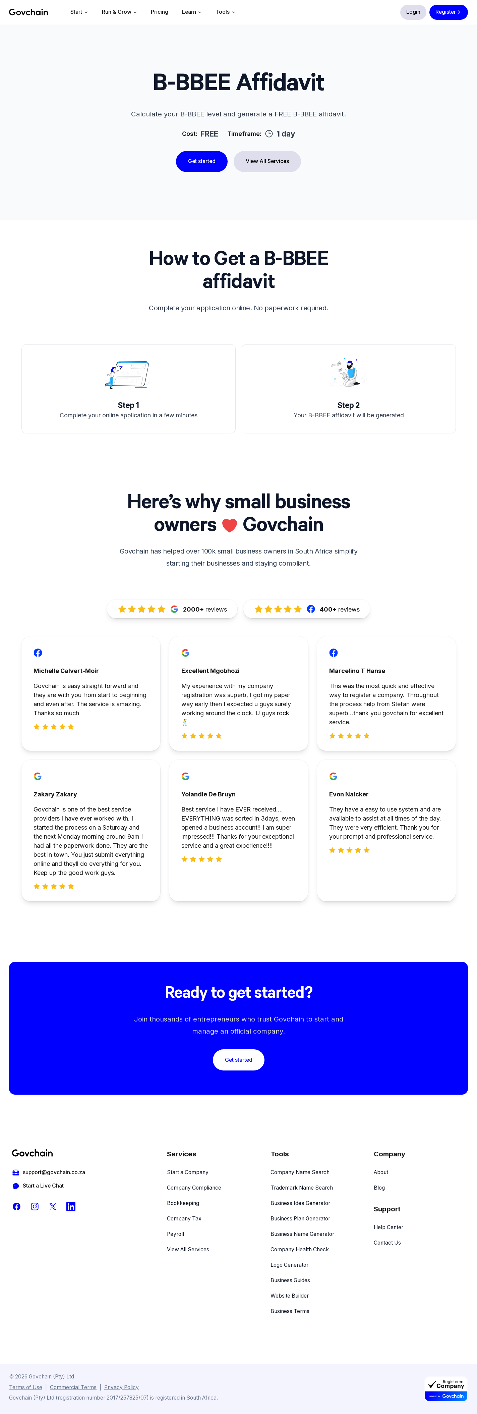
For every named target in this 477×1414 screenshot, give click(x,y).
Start (79, 12)
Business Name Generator (302, 1234)
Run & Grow (119, 12)
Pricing (159, 12)
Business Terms (290, 1311)
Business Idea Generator (300, 1203)
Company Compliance (194, 1188)
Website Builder (290, 1296)
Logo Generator (289, 1265)
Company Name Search (300, 1172)
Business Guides (290, 1280)
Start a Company (187, 1172)
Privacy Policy (121, 1387)
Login (413, 12)
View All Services (267, 161)
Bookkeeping (183, 1203)
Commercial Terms (73, 1387)
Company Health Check (300, 1249)
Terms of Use (25, 1387)
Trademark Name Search (302, 1188)
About (381, 1172)
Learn (192, 12)
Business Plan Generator (300, 1218)
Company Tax (184, 1218)
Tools (226, 12)
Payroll (175, 1234)
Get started (202, 161)
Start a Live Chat (38, 1186)
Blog (379, 1188)
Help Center (388, 1227)
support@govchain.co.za (48, 1172)
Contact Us (387, 1243)
